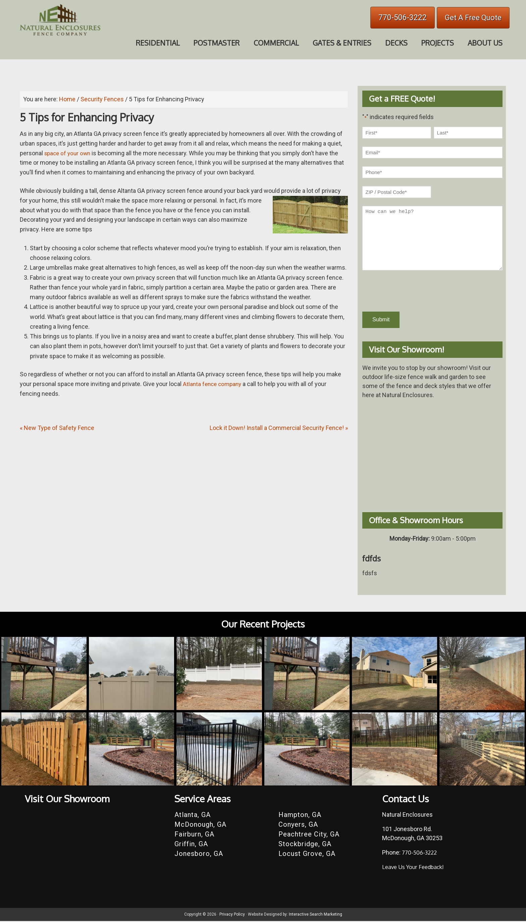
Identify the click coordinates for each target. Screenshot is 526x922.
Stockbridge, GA (304, 845)
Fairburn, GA (194, 835)
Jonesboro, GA (198, 855)
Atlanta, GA (192, 816)
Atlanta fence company (214, 383)
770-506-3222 (402, 17)
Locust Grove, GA (306, 855)
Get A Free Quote (473, 17)
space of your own (69, 153)
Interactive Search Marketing (315, 915)
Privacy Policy (232, 915)
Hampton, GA (299, 816)
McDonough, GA (200, 825)
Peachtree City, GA (308, 835)
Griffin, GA (191, 845)
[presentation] (413, 291)
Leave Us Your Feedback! (416, 867)
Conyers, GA (298, 825)
